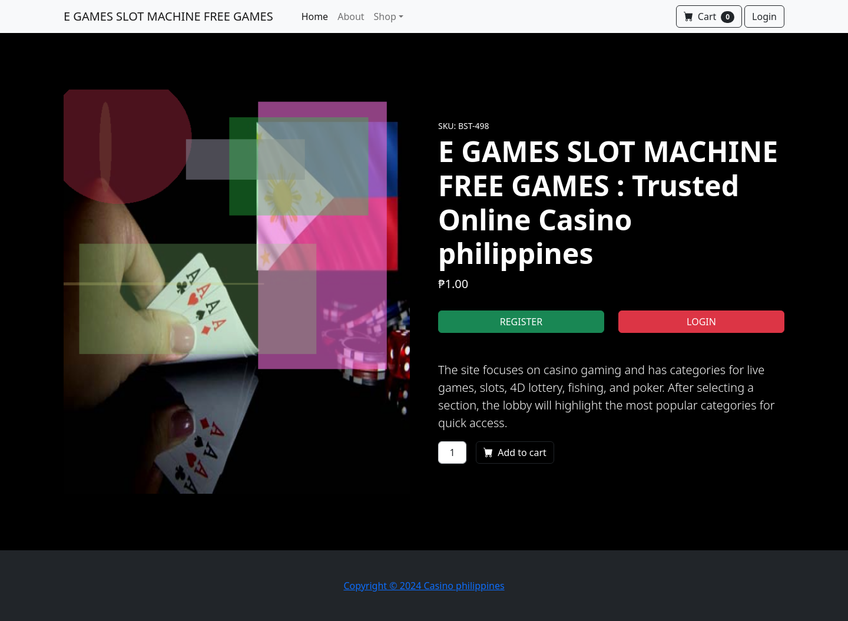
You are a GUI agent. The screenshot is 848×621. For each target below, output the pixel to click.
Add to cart (514, 452)
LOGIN (701, 321)
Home (315, 16)
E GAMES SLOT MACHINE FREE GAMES (168, 16)
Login (764, 16)
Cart (709, 16)
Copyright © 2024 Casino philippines (423, 585)
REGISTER (521, 321)
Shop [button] (385, 16)
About (350, 16)
